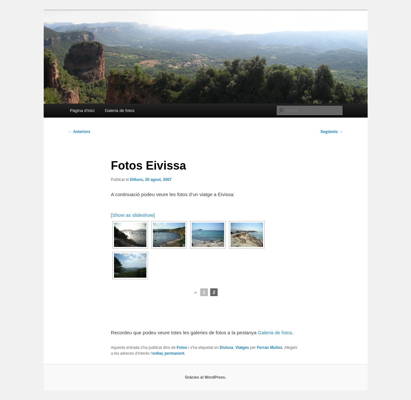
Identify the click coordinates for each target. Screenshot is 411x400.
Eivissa (226, 347)
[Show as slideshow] (133, 215)
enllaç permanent (168, 353)
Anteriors (79, 131)
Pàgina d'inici (82, 110)
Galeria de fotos (119, 110)
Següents (331, 131)
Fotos (182, 347)
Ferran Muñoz (269, 347)
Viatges (242, 347)
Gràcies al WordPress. (205, 377)
